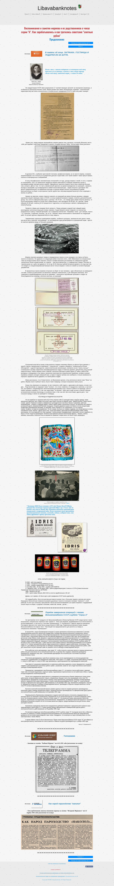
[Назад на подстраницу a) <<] (80, 43)
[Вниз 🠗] (80, 47)
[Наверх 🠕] (80, 857)
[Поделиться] (89, 866)
